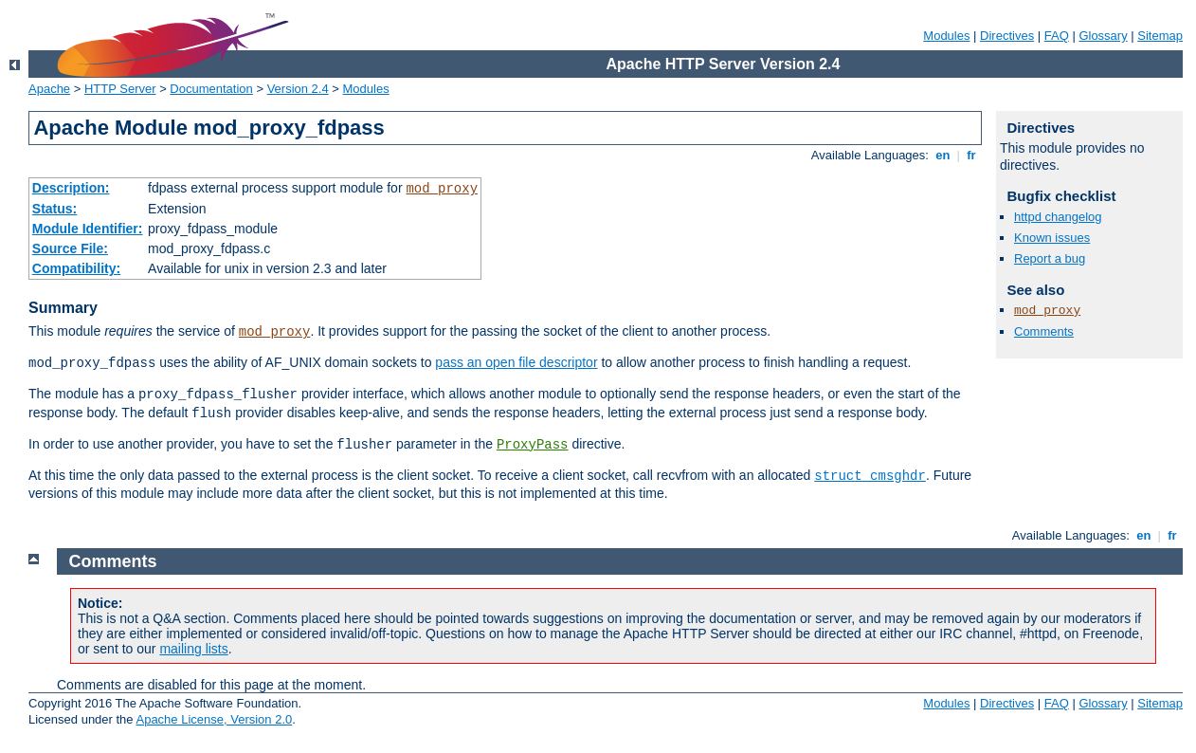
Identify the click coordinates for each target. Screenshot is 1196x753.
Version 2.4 (298, 89)
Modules (946, 35)
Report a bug (1049, 258)
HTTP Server (120, 89)
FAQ (1056, 35)
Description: (71, 187)
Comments (1044, 331)
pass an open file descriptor (516, 362)
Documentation (211, 89)
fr (972, 155)
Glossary (1102, 35)
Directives (1007, 35)
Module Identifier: (87, 228)
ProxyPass (533, 444)
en (943, 155)
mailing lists (193, 648)
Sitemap (1160, 35)
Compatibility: (76, 268)
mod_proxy (442, 188)
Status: (54, 208)
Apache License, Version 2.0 (214, 719)
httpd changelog (1058, 217)
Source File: (70, 248)
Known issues (1052, 237)
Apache (49, 89)
